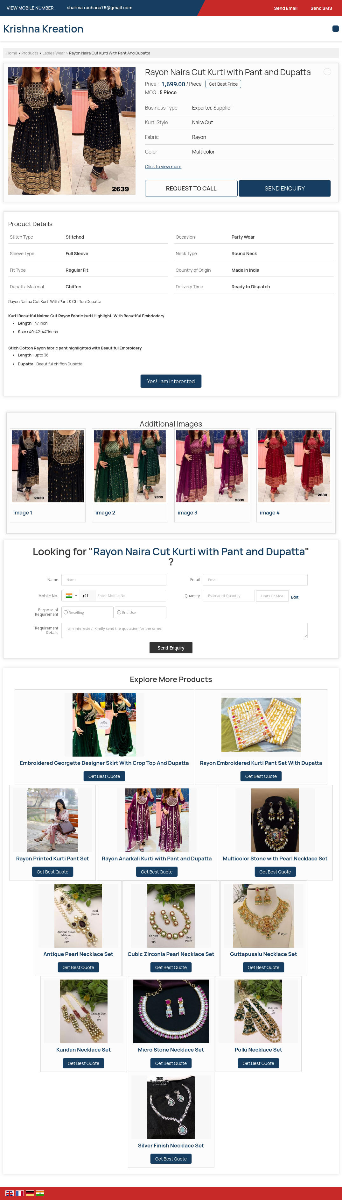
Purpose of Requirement (46, 612)
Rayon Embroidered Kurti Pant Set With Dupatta (261, 762)
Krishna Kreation (43, 29)
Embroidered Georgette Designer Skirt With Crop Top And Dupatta (104, 762)
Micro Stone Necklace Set (171, 1049)
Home (11, 53)
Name (52, 579)
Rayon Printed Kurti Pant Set (52, 858)
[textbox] (272, 596)
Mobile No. (48, 596)
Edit (295, 597)
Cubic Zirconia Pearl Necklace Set (171, 954)
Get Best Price (223, 84)
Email (195, 579)
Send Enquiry (285, 188)
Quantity (192, 596)
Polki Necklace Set (258, 1049)
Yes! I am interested (171, 381)
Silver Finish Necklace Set (171, 1145)
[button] (30, 8)
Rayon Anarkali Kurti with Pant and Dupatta (157, 858)
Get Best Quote (104, 776)
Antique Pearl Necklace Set (78, 954)
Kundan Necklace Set (83, 1049)
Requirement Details (46, 630)
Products (29, 53)
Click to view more (163, 166)
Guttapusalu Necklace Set (263, 954)
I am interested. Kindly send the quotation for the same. (184, 630)
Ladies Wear (54, 53)
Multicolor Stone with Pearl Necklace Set (275, 858)
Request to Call (191, 188)
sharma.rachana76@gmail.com (99, 7)
